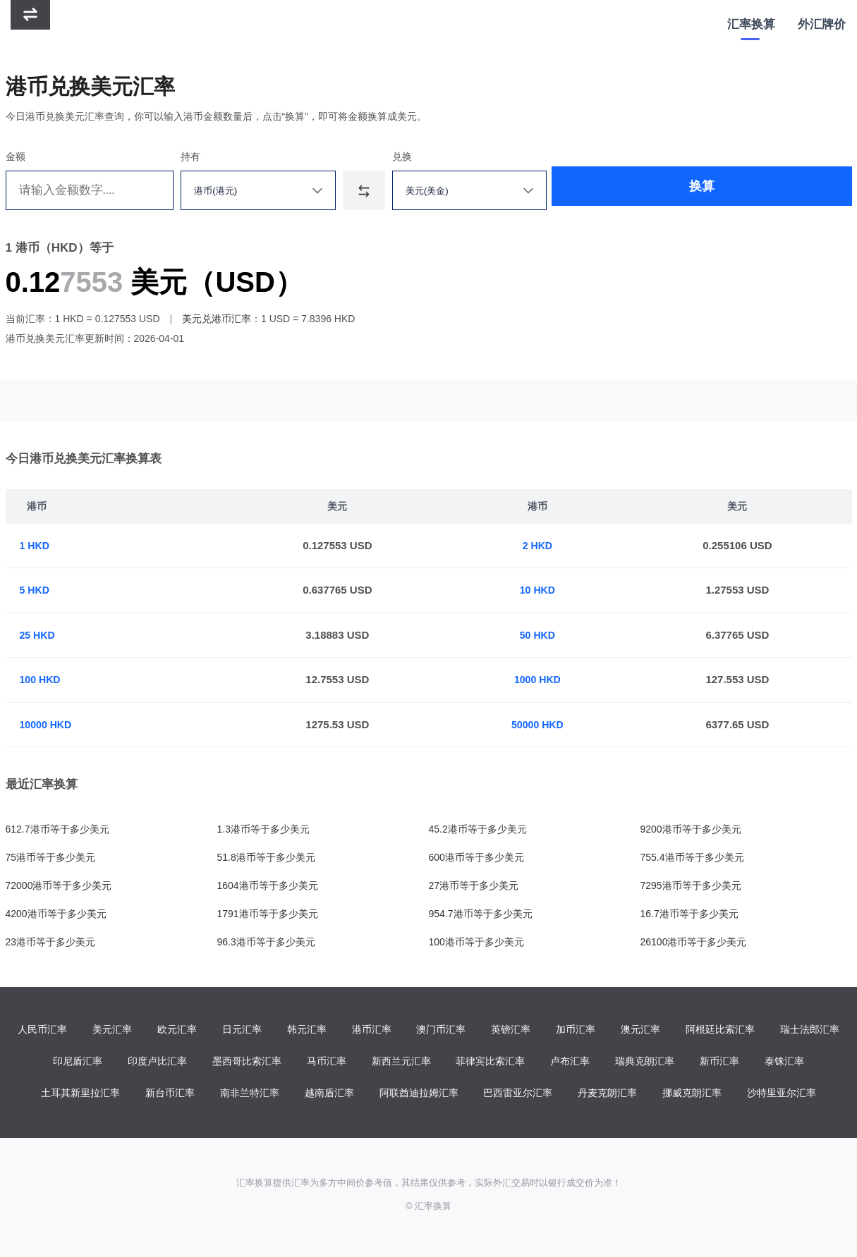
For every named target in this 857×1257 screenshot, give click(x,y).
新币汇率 (719, 1062)
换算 (639, 190)
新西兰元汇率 (401, 1062)
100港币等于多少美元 (476, 942)
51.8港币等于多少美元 (266, 857)
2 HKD (540, 545)
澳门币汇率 (441, 1030)
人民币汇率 (42, 1030)
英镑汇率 (510, 1030)
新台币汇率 (170, 1094)
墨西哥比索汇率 (246, 1062)
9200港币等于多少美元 (690, 829)
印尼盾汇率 (77, 1062)
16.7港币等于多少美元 (689, 913)
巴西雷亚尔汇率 (517, 1094)
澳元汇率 (640, 1030)
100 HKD (41, 679)
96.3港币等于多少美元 (266, 942)
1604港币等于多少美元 (267, 885)
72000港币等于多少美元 (59, 885)
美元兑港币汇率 (216, 318)
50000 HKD (539, 724)
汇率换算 (751, 24)
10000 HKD (47, 724)
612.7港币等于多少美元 (57, 829)
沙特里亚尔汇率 (781, 1094)
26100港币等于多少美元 (693, 942)
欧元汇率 (177, 1030)
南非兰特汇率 (249, 1094)
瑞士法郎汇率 (809, 1030)
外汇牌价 (822, 24)
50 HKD (540, 635)
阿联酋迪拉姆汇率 (418, 1094)
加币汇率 (575, 1030)
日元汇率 (242, 1030)
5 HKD (35, 590)
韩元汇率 (307, 1030)
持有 (202, 156)
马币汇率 (326, 1062)
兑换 (425, 156)
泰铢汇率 (784, 1062)
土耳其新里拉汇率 (80, 1094)
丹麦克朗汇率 (607, 1094)
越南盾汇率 (329, 1094)
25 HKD (38, 635)
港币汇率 (371, 1030)
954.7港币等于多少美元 (481, 913)
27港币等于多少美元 (474, 885)
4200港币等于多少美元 (56, 913)
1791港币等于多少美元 (267, 913)
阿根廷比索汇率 (720, 1030)
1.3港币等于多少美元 (263, 829)
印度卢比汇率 (157, 1062)
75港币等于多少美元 (51, 857)
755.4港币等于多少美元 (692, 857)
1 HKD (35, 545)
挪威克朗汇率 (692, 1094)
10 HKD (540, 590)
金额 (15, 156)
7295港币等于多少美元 (690, 885)
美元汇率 (112, 1030)
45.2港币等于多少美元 (478, 829)
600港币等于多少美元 (476, 857)
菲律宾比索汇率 (490, 1062)
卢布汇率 (570, 1062)
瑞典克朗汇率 (644, 1062)
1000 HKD (539, 679)
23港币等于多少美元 (51, 942)
